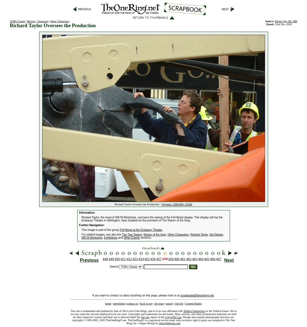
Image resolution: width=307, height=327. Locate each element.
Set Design (216, 234)
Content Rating (193, 303)
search (169, 303)
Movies (31, 21)
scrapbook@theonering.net (197, 295)
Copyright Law (173, 317)
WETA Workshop (91, 237)
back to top (146, 303)
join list (178, 303)
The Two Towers (132, 234)
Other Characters (59, 21)
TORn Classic (17, 21)
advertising (119, 303)
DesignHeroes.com (169, 323)
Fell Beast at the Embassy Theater (141, 229)
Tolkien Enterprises (194, 311)
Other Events (132, 237)
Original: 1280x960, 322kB (177, 204)
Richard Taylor (199, 234)
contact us (132, 303)
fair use (145, 317)
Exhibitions (110, 237)
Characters (43, 21)
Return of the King (155, 234)
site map (159, 303)
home (108, 303)
